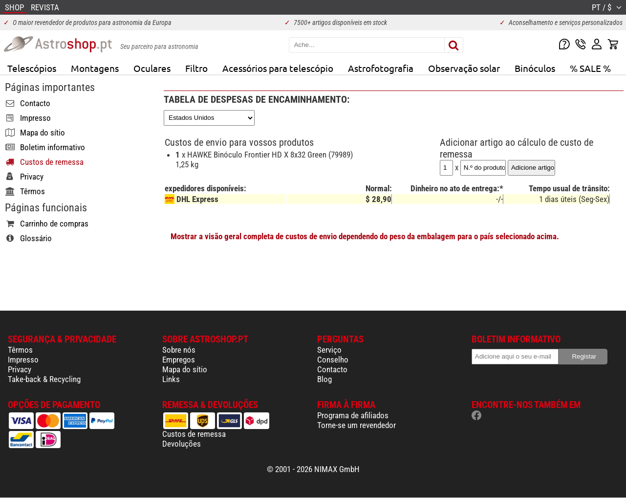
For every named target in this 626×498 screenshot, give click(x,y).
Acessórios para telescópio (277, 68)
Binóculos (535, 68)
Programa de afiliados (353, 415)
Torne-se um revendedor (356, 425)
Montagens (95, 68)
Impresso (23, 359)
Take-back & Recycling (44, 379)
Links (171, 379)
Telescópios (31, 68)
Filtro (196, 68)
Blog (324, 379)
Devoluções (181, 444)
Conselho (332, 359)
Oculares (152, 68)
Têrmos (20, 350)
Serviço (329, 350)
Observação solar (464, 68)
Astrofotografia (380, 68)
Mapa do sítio (184, 369)
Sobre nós (178, 350)
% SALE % (590, 68)
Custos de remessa (194, 434)
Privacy (19, 369)
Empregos (178, 359)
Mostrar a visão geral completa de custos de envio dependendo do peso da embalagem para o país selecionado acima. (365, 236)
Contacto (332, 369)
